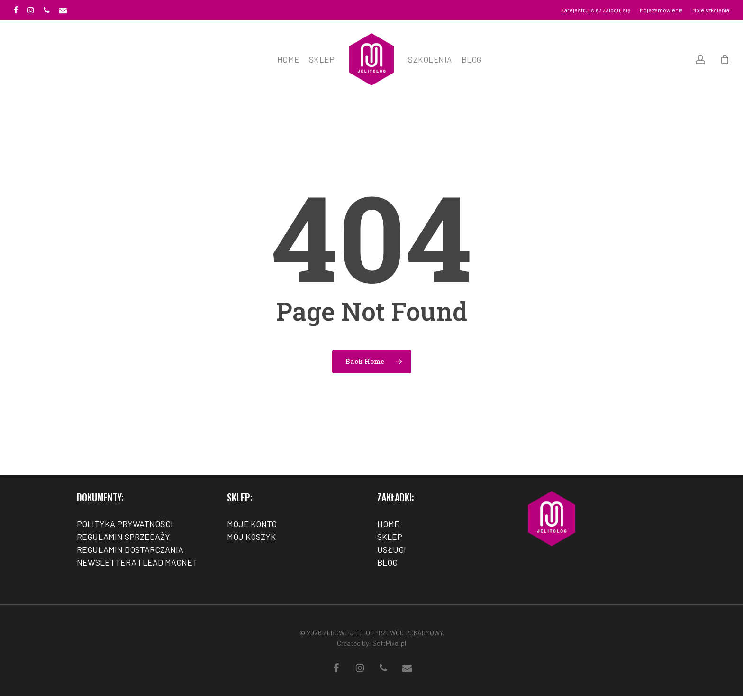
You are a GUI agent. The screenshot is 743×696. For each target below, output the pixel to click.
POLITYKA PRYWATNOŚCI (125, 524)
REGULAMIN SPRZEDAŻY (123, 536)
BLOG (387, 562)
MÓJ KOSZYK (251, 536)
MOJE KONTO (252, 524)
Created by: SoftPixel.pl (371, 643)
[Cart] (724, 59)
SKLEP (389, 536)
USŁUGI (391, 549)
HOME (388, 524)
